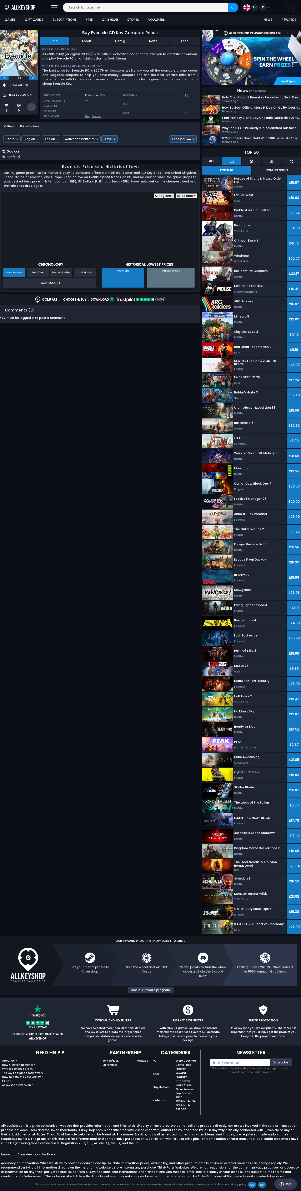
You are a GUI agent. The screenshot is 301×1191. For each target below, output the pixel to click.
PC (154, 1061)
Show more (257, 91)
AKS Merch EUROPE (182, 1107)
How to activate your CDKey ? (22, 1077)
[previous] (4, 78)
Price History (29, 126)
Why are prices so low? (18, 1069)
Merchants (109, 1065)
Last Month (85, 273)
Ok (252, 1184)
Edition (50, 139)
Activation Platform (80, 139)
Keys (108, 139)
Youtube (142, 1061)
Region (30, 139)
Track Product (49, 283)
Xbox (155, 1074)
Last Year (38, 273)
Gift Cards (182, 1081)
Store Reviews (184, 1089)
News (153, 41)
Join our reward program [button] (150, 990)
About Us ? (9, 1061)
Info (55, 41)
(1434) (137, 300)
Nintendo (158, 1100)
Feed (185, 41)
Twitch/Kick (110, 1061)
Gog (87, 116)
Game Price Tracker (183, 1067)
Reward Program (181, 1075)
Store (10, 139)
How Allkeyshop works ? (18, 1065)
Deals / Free (183, 1085)
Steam (96, 116)
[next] (33, 78)
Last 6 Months (61, 273)
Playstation (160, 1087)
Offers (9, 126)
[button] (290, 7)
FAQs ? (6, 1081)
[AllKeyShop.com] (20, 7)
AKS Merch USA (185, 1101)
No (262, 1184)
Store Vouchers (185, 1061)
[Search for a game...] (150, 7)
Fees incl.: (181, 139)
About (86, 41)
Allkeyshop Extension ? (17, 1085)
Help (285, 1184)
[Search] (233, 7)
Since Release (14, 273)
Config (120, 41)
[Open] (54, 7)
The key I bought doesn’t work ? (23, 1073)
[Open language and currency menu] (256, 7)
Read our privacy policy (232, 1184)
